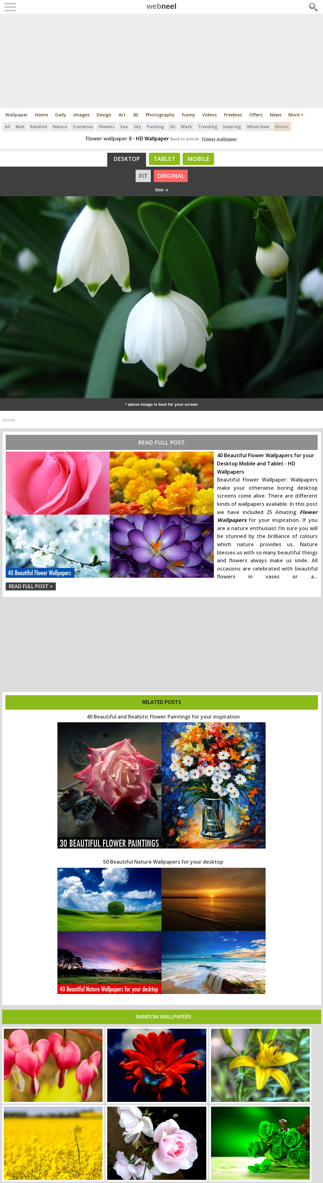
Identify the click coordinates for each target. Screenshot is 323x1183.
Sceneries (83, 126)
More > (297, 115)
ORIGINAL (171, 176)
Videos (210, 115)
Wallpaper (17, 115)
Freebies (234, 115)
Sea (125, 126)
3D (136, 115)
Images (82, 115)
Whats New (259, 126)
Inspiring (233, 126)
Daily (61, 115)
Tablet (164, 159)
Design (104, 115)
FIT (143, 176)
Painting (156, 126)
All (7, 126)
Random (39, 126)
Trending (208, 126)
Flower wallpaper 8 (109, 138)
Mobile (198, 159)
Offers (256, 115)
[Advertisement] (161, 61)
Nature (60, 126)
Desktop (127, 159)
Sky (138, 126)
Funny (189, 115)
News (276, 115)
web (162, 6)
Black (187, 126)
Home (41, 115)
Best (20, 126)
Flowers (107, 126)
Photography (160, 115)
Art (122, 115)
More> (282, 126)
